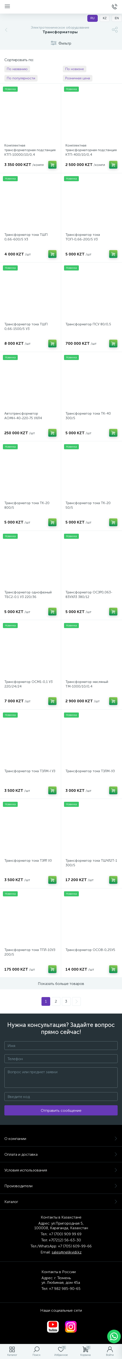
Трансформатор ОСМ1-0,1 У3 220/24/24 (28, 684)
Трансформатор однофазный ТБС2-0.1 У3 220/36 (28, 594)
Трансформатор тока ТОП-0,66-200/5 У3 (82, 237)
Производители (61, 1186)
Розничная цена (77, 78)
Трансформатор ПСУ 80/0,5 (88, 324)
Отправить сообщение (61, 1110)
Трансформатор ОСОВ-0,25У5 (90, 950)
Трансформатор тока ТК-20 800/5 (26, 505)
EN (117, 18)
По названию (17, 69)
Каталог (61, 1201)
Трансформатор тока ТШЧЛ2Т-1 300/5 (91, 863)
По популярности (21, 78)
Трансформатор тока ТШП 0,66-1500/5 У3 (26, 326)
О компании (61, 1138)
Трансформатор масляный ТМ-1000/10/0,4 (86, 684)
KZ (104, 18)
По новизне (74, 69)
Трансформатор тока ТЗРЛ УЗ (28, 861)
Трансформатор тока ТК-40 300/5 (88, 415)
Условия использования (61, 1170)
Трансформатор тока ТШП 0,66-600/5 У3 (26, 237)
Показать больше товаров (61, 983)
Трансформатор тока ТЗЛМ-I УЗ (29, 771)
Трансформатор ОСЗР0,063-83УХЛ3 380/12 (88, 594)
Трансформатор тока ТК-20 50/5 (88, 505)
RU (92, 18)
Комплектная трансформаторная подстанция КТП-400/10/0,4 (91, 150)
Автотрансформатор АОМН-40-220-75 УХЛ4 (23, 415)
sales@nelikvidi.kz (66, 1252)
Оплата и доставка (61, 1154)
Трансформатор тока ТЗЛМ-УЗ (90, 771)
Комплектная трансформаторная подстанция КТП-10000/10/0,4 (30, 150)
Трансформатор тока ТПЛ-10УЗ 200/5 (29, 952)
